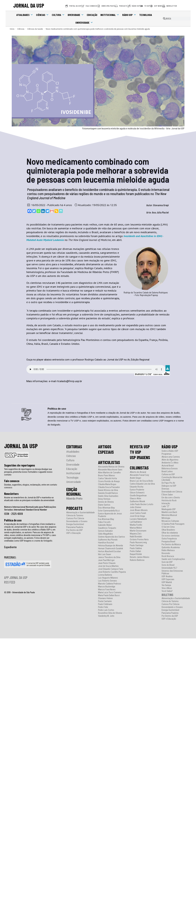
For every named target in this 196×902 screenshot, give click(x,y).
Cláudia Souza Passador (109, 487)
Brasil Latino (167, 471)
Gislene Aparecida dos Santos (111, 536)
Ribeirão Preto (74, 498)
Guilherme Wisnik (137, 501)
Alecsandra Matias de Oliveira (111, 466)
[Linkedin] (43, 211)
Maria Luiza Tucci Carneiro (109, 592)
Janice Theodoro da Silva (109, 557)
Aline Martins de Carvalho (109, 472)
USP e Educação (73, 533)
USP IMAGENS (140, 457)
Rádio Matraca (168, 550)
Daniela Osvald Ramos (108, 493)
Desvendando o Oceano (76, 521)
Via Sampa (166, 585)
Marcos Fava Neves (107, 589)
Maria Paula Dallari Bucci (109, 595)
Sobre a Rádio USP (170, 451)
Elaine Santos (104, 505)
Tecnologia (145, 14)
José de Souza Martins (108, 566)
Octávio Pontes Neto (139, 539)
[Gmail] (52, 211)
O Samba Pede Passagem (173, 524)
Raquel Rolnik (136, 554)
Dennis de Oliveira (106, 502)
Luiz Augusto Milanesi (108, 578)
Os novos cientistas (170, 535)
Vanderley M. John (106, 616)
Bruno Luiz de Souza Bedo (141, 481)
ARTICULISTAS (109, 462)
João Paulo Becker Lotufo (141, 504)
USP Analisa (167, 576)
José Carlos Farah (138, 513)
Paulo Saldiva (136, 548)
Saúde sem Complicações (173, 559)
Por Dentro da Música (171, 544)
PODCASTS (74, 508)
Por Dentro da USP (74, 530)
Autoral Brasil (168, 465)
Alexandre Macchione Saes (110, 469)
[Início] (12, 29)
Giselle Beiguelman (138, 495)
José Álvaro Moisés (139, 510)
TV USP (135, 452)
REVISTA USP (140, 446)
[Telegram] (47, 211)
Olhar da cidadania (170, 532)
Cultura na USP (168, 474)
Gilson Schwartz (137, 492)
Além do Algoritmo (170, 459)
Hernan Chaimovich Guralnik (110, 548)
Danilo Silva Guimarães (108, 496)
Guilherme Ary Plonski (108, 539)
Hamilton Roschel (106, 542)
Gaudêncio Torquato (107, 528)
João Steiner (135, 507)
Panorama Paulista (74, 527)
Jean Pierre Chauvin (107, 563)
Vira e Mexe (167, 588)
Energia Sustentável (75, 524)
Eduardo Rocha (136, 486)
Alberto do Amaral (138, 472)
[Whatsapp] (38, 211)
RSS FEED (9, 582)
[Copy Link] (56, 211)
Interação (166, 503)
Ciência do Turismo (74, 515)
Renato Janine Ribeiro (139, 557)
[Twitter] (34, 211)
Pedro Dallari (135, 551)
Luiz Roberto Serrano (107, 580)
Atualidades (24, 14)
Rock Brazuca (168, 556)
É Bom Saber (167, 494)
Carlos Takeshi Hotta (107, 478)
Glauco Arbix (135, 498)
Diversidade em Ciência (172, 491)
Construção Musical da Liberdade (172, 478)
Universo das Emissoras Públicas (172, 572)
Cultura (58, 14)
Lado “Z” (165, 506)
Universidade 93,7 (169, 568)
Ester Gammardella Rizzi (109, 510)
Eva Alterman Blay (106, 519)
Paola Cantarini (105, 601)
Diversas (165, 488)
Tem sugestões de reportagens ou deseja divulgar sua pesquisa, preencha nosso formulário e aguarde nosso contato (28, 472)
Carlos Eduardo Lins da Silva (142, 484)
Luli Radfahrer (136, 522)
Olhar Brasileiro (168, 530)
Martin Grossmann (138, 530)
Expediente (10, 547)
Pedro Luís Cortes (106, 610)
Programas (166, 454)
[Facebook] (29, 211)
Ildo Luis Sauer (104, 554)
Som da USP (167, 562)
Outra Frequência (169, 538)
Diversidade (76, 14)
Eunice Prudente (137, 489)
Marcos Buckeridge (106, 586)
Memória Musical (169, 515)
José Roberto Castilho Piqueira (112, 572)
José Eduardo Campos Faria (110, 569)
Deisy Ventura (104, 499)
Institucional (109, 14)
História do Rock (169, 500)
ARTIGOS (104, 446)
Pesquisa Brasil (168, 541)
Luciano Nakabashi (138, 519)
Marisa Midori (136, 528)
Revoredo (166, 553)
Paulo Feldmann (105, 604)
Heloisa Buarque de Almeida (110, 545)
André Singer (135, 478)
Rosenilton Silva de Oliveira (110, 613)
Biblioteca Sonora (169, 468)
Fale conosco (11, 481)
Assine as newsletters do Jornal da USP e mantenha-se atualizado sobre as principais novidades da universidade (29, 499)
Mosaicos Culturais (170, 521)
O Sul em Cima (168, 527)
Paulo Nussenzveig (138, 542)
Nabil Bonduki (136, 536)
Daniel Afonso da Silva (108, 490)
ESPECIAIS (106, 452)
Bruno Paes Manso (106, 475)
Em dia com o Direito (171, 497)
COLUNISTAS (139, 467)
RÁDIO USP (170, 446)
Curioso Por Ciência (75, 518)
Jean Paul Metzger (106, 560)
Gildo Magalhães (105, 534)
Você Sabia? (167, 591)
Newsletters (11, 494)
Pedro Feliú (103, 607)
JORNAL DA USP (29, 5)
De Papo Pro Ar (168, 483)
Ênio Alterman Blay (106, 507)
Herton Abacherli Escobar (109, 551)
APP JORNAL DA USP (15, 577)
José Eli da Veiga (137, 516)
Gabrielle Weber (105, 525)
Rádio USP (129, 14)
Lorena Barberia (105, 575)
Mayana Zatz (136, 533)
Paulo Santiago (136, 545)
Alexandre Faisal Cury (139, 475)
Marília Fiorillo (136, 525)
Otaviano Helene (105, 598)
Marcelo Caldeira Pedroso (109, 583)
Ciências (42, 14)
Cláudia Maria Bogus (107, 484)
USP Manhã (167, 582)
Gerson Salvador (105, 531)
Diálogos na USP (169, 486)
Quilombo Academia (171, 547)
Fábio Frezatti (104, 522)
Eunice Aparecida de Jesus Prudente (110, 515)
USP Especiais (168, 579)
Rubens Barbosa (137, 560)
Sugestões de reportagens (19, 465)
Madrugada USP (169, 509)
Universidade (84, 22)
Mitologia (166, 518)
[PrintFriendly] (61, 211)
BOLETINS (167, 595)
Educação (92, 14)
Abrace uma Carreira (171, 457)
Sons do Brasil (168, 565)
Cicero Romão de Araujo (109, 481)
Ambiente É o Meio (170, 462)
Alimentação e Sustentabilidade (80, 512)
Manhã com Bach (169, 512)
